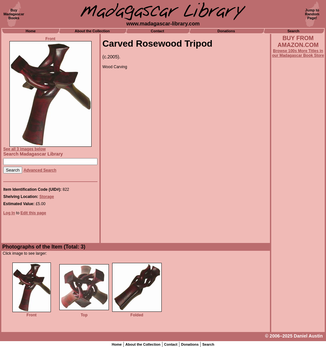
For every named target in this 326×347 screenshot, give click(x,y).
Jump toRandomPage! (312, 14)
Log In (9, 213)
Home (31, 31)
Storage (46, 196)
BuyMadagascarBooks (14, 14)
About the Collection (92, 31)
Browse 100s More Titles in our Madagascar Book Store (298, 53)
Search (294, 31)
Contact (157, 31)
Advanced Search (39, 170)
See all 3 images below (24, 149)
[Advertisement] (298, 234)
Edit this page (33, 213)
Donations (226, 31)
